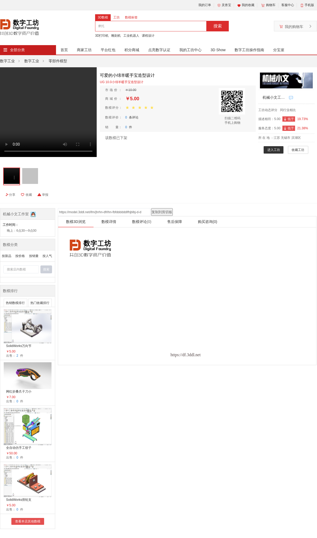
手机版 (309, 5)
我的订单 (204, 5)
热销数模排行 (15, 303)
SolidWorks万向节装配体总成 (18, 346)
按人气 (47, 256)
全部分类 (17, 50)
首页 (64, 50)
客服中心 (287, 5)
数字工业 (7, 61)
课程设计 (148, 35)
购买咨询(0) (207, 222)
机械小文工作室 (274, 97)
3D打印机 (102, 35)
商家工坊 (84, 50)
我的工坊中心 (190, 50)
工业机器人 (131, 35)
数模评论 (141, 222)
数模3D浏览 (76, 222)
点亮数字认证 (159, 50)
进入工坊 (273, 150)
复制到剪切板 (162, 212)
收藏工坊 (298, 150)
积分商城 (131, 50)
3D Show (218, 50)
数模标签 (131, 17)
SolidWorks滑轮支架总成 (18, 500)
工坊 (116, 17)
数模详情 (108, 222)
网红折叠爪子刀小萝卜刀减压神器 (18, 392)
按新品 (6, 256)
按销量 (34, 256)
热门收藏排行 (39, 303)
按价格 (20, 256)
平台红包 (108, 50)
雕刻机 (116, 35)
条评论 (131, 117)
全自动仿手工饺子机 (18, 448)
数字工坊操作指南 (249, 50)
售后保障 (174, 222)
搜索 (217, 26)
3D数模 (103, 17)
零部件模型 (58, 61)
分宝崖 (278, 50)
